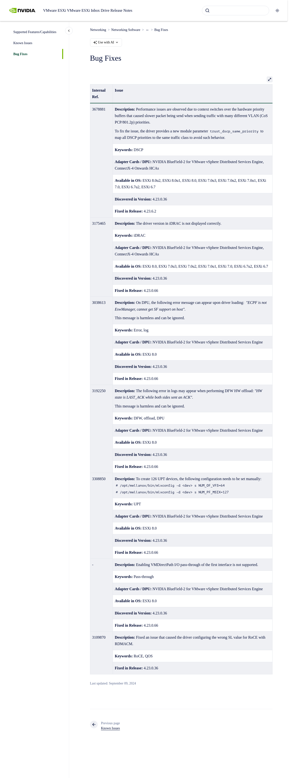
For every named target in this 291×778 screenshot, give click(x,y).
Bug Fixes (20, 54)
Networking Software (125, 30)
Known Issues (22, 43)
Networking (98, 30)
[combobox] (235, 10)
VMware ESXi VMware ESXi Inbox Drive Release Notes (87, 10)
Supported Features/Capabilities (34, 32)
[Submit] (207, 10)
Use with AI (106, 42)
